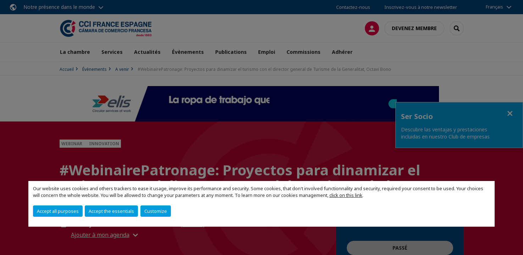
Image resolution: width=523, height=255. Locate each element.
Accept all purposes (58, 211)
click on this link (345, 195)
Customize (155, 211)
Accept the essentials (111, 211)
